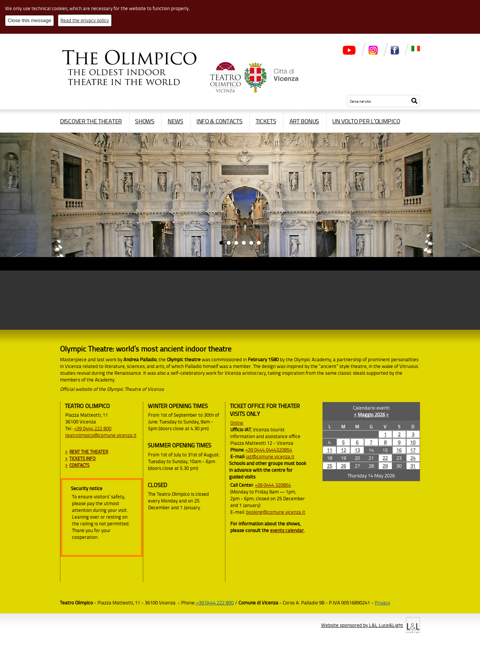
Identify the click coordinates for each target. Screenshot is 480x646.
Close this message (29, 20)
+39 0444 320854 (273, 485)
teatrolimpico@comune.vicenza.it (100, 435)
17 (413, 450)
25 (329, 465)
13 (357, 450)
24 (413, 458)
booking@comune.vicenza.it (275, 511)
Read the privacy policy (84, 20)
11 (329, 450)
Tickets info (82, 458)
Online (236, 422)
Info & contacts (219, 121)
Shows (144, 121)
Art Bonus (304, 121)
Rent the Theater (88, 452)
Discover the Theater (91, 121)
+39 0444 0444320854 (269, 449)
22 (385, 458)
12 (343, 450)
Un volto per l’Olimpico (366, 121)
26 (343, 465)
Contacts (79, 465)
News (175, 121)
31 (413, 465)
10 (413, 442)
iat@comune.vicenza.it (270, 456)
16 (399, 450)
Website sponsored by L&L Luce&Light (362, 625)
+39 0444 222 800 (92, 428)
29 (385, 465)
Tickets (266, 121)
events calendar (287, 530)
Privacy (382, 602)
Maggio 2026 (371, 414)
